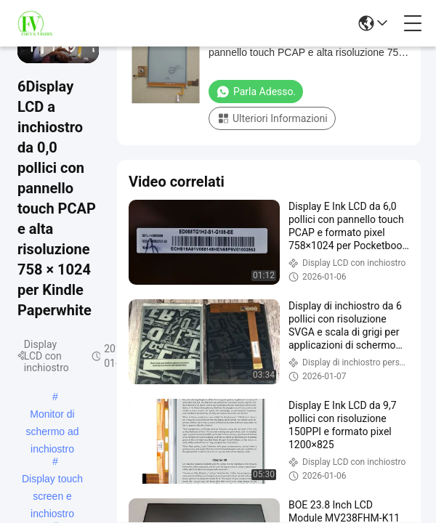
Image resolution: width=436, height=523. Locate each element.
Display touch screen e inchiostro (52, 480)
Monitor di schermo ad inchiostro (51, 415)
